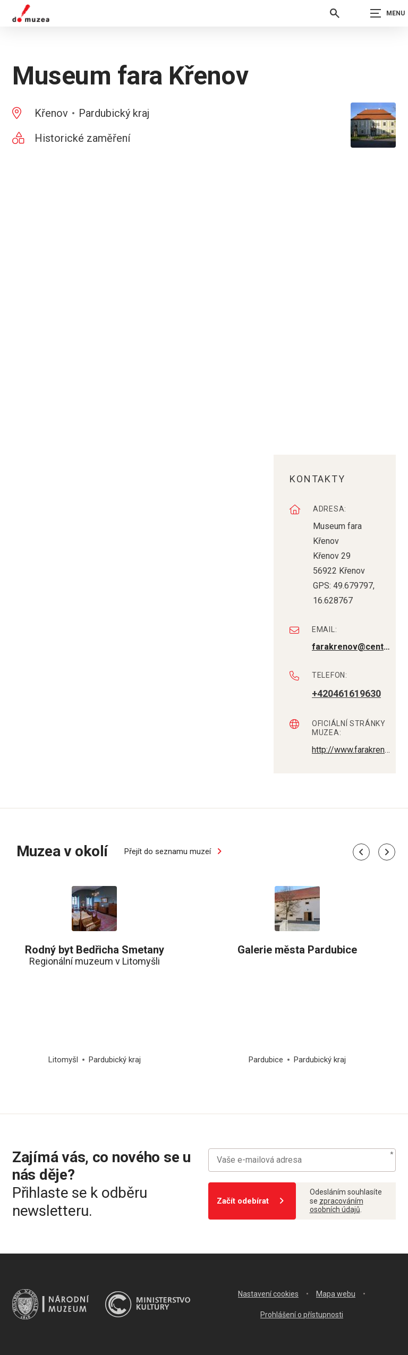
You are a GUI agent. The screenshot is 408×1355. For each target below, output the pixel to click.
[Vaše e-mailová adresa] (302, 1160)
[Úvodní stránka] (30, 13)
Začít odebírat (252, 1201)
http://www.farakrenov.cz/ (352, 749)
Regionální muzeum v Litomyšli (94, 955)
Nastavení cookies (268, 1294)
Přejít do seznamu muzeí (174, 851)
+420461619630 (346, 693)
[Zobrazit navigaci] (381, 13)
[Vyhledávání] (334, 13)
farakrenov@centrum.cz (352, 646)
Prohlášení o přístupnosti (301, 1314)
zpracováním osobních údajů (336, 1205)
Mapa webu (335, 1294)
